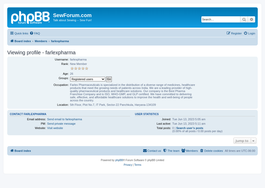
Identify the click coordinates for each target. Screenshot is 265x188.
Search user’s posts (189, 128)
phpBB (119, 160)
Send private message (61, 123)
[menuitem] (35, 33)
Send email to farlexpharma (64, 119)
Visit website (55, 128)
